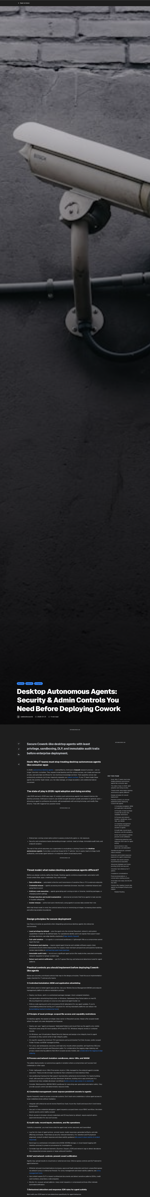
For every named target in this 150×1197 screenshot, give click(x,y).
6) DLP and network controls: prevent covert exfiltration (124, 870)
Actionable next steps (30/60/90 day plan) (121, 916)
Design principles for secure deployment (119, 830)
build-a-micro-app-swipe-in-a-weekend (78, 1085)
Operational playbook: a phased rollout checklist (121, 886)
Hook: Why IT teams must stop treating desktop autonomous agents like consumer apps (120, 815)
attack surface (73, 781)
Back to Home (23, 3)
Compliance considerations (119, 908)
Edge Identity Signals (71, 940)
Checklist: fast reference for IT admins (120, 904)
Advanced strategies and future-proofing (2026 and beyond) (121, 899)
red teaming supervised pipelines (57, 954)
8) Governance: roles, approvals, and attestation (123, 881)
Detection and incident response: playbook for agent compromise (121, 890)
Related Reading (119, 926)
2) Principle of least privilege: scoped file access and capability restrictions (123, 847)
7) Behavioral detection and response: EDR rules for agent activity (124, 875)
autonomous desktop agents (43, 774)
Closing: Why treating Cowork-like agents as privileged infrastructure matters (121, 921)
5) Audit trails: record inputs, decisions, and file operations (124, 865)
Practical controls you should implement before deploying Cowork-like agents (120, 836)
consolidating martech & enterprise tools (44, 1013)
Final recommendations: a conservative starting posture (120, 911)
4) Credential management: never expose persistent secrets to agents (123, 860)
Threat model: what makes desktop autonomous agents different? (121, 826)
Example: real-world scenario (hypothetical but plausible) (120, 895)
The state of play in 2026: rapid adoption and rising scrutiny (121, 821)
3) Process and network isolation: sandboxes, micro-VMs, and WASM (123, 853)
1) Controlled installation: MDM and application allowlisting (124, 841)
